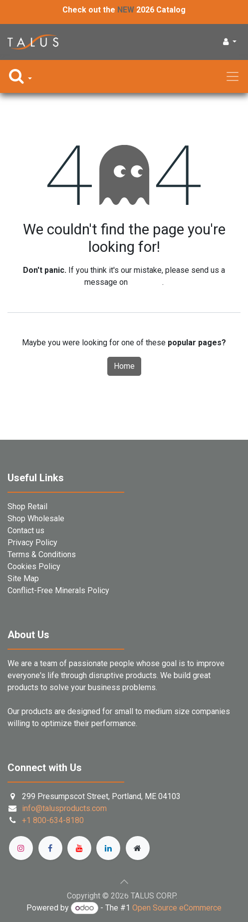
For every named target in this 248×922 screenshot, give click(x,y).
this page (146, 282)
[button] (230, 41)
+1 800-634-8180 (53, 820)
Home (124, 366)
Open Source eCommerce (177, 908)
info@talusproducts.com (64, 808)
